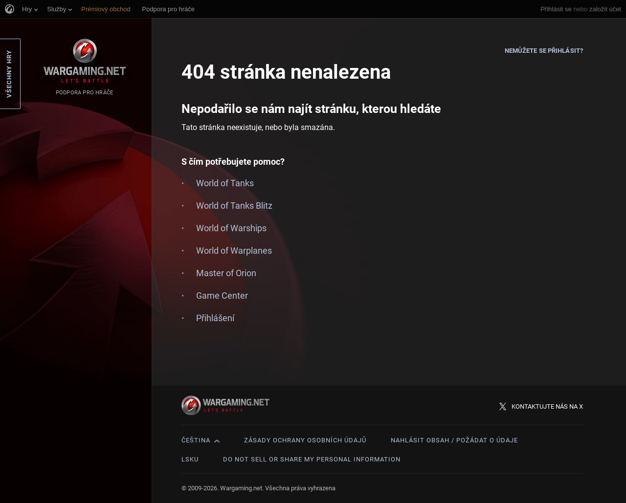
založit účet (605, 9)
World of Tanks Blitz (234, 205)
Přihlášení (215, 318)
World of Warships (231, 228)
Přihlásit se (556, 9)
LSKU (190, 459)
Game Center (222, 295)
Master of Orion (226, 273)
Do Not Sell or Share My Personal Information (312, 459)
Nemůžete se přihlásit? (544, 50)
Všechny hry (9, 74)
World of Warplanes (234, 250)
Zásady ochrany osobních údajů (305, 440)
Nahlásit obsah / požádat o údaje (454, 440)
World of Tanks (225, 183)
